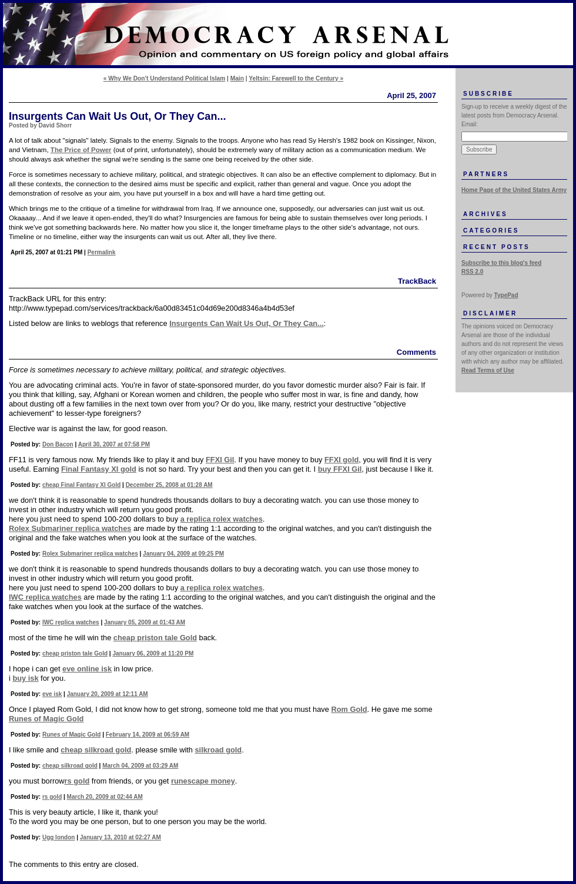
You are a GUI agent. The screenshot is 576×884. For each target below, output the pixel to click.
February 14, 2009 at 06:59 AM (147, 734)
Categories (491, 230)
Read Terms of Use (487, 370)
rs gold (77, 781)
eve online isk (87, 668)
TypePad (506, 295)
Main (237, 78)
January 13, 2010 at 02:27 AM (120, 837)
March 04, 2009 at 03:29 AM (140, 765)
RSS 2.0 (472, 271)
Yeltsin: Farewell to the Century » (296, 78)
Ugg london (58, 837)
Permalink (102, 252)
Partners (486, 174)
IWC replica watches (45, 597)
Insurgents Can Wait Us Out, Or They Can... (246, 323)
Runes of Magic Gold (46, 718)
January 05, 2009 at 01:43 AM (144, 622)
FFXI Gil (220, 459)
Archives (485, 214)
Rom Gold (349, 709)
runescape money (203, 781)
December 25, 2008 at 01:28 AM (169, 485)
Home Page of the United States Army (514, 190)
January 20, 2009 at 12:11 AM (107, 694)
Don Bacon (57, 444)
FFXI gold (341, 459)
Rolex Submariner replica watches (70, 528)
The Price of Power (81, 149)
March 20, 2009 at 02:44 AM (105, 797)
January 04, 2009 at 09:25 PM (183, 553)
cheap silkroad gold (96, 749)
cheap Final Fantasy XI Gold (81, 485)
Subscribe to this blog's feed (501, 263)
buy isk (25, 678)
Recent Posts (496, 247)
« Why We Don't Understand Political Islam (164, 78)
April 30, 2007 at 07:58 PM (114, 444)
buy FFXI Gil (340, 469)
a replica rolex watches (221, 519)
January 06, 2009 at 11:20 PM (152, 653)
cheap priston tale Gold (155, 637)
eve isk (52, 694)
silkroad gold (218, 749)
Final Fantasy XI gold (98, 469)
